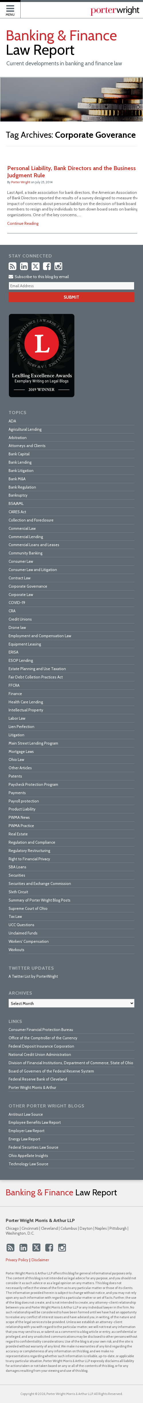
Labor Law (17, 718)
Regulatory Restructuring (29, 850)
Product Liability (22, 809)
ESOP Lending (21, 660)
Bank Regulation (22, 487)
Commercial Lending (26, 536)
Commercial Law (22, 528)
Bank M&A (17, 479)
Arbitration (18, 437)
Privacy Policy (17, 1260)
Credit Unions (20, 619)
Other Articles (20, 768)
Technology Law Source (28, 1164)
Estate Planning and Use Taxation (37, 668)
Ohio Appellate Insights (28, 1155)
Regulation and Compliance (32, 842)
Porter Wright (20, 182)
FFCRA (14, 685)
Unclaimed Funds (23, 933)
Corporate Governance (28, 586)
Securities (17, 875)
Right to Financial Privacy (29, 859)
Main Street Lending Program (33, 743)
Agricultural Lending (25, 429)
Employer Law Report (26, 1130)
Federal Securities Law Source (33, 1147)
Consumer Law (21, 561)
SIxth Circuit (18, 892)
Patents (15, 776)
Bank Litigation (21, 470)
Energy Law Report (24, 1139)
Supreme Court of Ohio (28, 908)
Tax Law (15, 916)
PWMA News (19, 817)
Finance (15, 693)
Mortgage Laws (21, 751)
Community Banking (25, 553)
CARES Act (17, 511)
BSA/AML (16, 503)
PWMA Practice (21, 825)
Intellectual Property (26, 710)
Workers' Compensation (29, 941)
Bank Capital (19, 454)
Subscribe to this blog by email (39, 276)
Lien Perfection (21, 726)
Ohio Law (16, 759)
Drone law (17, 627)
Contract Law (19, 578)
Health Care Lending (26, 702)
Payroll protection (24, 801)
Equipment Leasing (25, 644)
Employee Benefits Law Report (35, 1122)
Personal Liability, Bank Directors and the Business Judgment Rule (71, 172)
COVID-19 (17, 602)
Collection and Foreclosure (31, 520)
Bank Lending (20, 462)
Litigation (16, 735)
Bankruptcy (18, 495)
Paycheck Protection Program (33, 784)
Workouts (16, 949)
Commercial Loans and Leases (34, 544)
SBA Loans (17, 867)
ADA (12, 421)
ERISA (13, 652)
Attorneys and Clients (27, 445)
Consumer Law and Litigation (33, 569)
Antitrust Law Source (26, 1114)
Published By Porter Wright (115, 11)
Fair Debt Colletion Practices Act (36, 677)
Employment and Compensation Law (40, 635)
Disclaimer (40, 1260)
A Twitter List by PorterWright (33, 976)
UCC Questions (21, 924)
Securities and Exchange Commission (40, 883)
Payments (17, 792)
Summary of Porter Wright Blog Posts (39, 900)
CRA (12, 611)
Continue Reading (22, 223)
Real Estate (18, 834)
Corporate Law (21, 594)
